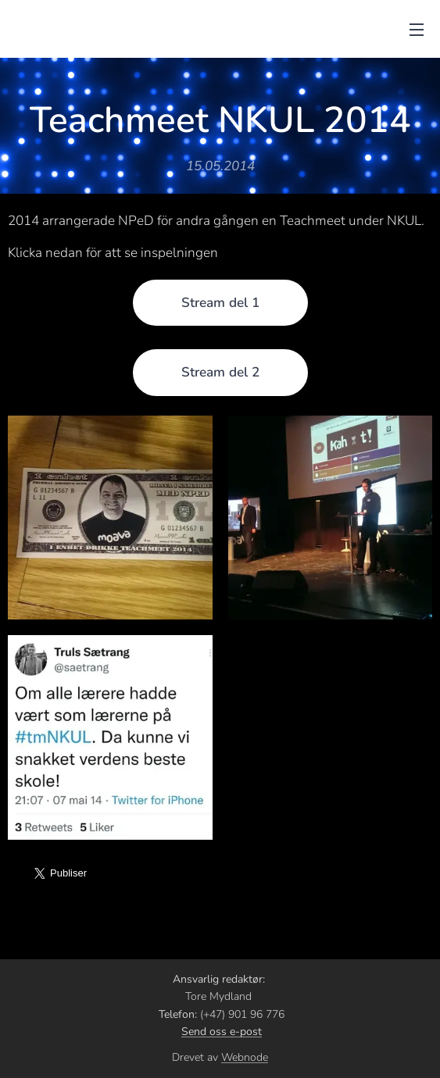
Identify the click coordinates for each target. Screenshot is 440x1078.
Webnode (244, 1057)
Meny (417, 29)
